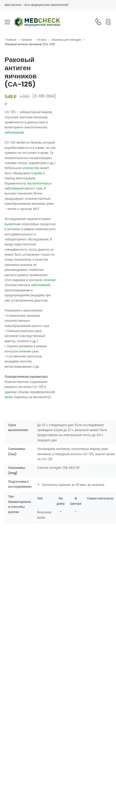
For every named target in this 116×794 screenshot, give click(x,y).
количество (31, 168)
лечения (49, 280)
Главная (10, 39)
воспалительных (39, 183)
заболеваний (14, 132)
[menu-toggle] (7, 22)
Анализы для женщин (66, 39)
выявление (13, 224)
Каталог (26, 39)
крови (38, 173)
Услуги (41, 39)
